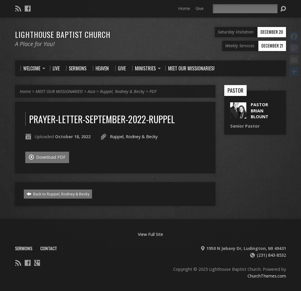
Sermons (23, 248)
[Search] (245, 8)
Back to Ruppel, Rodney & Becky (57, 194)
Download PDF (47, 157)
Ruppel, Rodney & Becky (122, 91)
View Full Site (150, 234)
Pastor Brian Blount (259, 110)
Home (184, 8)
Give (199, 8)
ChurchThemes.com (267, 276)
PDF (153, 91)
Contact (48, 248)
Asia (91, 91)
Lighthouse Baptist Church (63, 34)
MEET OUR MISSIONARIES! (59, 91)
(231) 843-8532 (271, 255)
